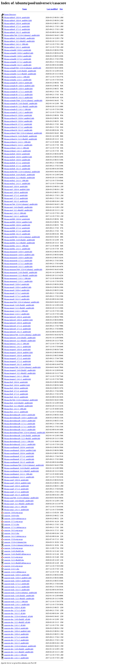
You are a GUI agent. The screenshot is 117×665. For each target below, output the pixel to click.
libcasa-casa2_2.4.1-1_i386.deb (15, 507)
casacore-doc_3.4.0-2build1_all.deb (17, 619)
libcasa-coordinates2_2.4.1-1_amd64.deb (19, 477)
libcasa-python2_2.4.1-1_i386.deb (16, 148)
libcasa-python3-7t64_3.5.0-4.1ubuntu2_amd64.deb (23, 133)
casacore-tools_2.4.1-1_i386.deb (16, 602)
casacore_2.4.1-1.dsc (11, 569)
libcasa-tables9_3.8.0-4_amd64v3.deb (18, 20)
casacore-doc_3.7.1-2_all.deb (14, 610)
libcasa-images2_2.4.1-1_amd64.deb (17, 379)
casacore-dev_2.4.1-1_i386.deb (15, 655)
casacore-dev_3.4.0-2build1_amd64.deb (18, 649)
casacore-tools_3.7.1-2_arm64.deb (16, 584)
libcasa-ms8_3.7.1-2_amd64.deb (16, 198)
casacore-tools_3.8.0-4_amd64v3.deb (17, 578)
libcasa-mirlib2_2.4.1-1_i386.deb (16, 246)
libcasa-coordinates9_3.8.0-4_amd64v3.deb (20, 450)
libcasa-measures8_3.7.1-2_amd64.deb (18, 264)
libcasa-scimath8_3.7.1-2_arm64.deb (17, 59)
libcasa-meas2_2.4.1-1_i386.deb (16, 311)
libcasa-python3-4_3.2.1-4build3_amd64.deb (20, 139)
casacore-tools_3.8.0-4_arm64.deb (16, 575)
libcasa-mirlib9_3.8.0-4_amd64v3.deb (18, 222)
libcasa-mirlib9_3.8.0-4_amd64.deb (17, 225)
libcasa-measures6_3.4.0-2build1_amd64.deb (20, 272)
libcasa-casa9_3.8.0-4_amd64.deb (16, 486)
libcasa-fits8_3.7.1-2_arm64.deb (16, 391)
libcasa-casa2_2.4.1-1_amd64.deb (16, 510)
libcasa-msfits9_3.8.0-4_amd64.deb (17, 160)
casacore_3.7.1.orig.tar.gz (13, 521)
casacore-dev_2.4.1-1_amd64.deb (16, 658)
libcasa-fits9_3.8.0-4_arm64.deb (16, 382)
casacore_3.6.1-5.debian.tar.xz (15, 536)
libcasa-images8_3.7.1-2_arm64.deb (17, 358)
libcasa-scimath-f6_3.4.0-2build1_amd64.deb (20, 103)
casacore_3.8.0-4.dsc (11, 516)
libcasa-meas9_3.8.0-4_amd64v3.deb (17, 287)
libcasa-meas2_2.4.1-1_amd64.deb (16, 314)
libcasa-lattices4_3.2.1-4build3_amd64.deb (20, 341)
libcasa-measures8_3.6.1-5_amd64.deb (18, 267)
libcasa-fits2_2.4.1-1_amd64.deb (16, 412)
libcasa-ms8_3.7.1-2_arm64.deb (16, 195)
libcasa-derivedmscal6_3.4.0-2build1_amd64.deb (22, 435)
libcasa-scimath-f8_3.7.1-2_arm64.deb (18, 92)
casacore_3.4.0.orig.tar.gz (13, 548)
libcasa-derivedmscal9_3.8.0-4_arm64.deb (19, 415)
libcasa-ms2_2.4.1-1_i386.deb (15, 213)
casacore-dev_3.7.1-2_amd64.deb (16, 640)
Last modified (52, 9)
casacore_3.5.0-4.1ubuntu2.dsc (15, 542)
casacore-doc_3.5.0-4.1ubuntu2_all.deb (18, 616)
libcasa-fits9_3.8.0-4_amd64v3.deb (17, 385)
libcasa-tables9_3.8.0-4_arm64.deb (17, 17)
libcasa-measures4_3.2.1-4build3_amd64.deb (20, 275)
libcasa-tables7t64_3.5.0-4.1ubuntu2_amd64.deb (22, 35)
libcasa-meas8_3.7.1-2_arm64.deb (16, 293)
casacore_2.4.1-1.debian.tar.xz (15, 572)
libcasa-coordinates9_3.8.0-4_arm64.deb (19, 447)
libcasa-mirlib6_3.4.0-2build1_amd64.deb (19, 240)
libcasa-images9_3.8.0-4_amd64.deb (17, 355)
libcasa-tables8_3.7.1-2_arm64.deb (17, 26)
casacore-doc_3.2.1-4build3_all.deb (17, 622)
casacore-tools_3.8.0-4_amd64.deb (16, 581)
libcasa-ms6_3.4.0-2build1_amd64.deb (18, 207)
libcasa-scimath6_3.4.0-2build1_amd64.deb (20, 71)
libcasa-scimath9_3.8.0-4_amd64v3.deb (18, 53)
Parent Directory (10, 15)
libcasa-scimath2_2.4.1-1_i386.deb (17, 77)
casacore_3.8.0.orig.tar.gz (13, 513)
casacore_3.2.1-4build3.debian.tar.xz (17, 563)
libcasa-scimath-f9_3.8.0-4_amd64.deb (18, 89)
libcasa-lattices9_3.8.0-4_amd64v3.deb (18, 320)
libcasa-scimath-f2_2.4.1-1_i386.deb (17, 109)
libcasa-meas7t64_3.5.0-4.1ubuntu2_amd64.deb (21, 302)
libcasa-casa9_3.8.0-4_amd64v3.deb (17, 483)
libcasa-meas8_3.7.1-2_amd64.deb (16, 296)
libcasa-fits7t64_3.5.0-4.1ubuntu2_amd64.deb (21, 400)
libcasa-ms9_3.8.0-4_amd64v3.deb (17, 189)
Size (61, 9)
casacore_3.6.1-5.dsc (11, 533)
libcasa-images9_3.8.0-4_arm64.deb (17, 350)
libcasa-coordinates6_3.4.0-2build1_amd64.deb (21, 468)
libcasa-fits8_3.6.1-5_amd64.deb (16, 397)
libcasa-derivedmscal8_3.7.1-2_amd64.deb (19, 427)
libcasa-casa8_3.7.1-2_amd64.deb (16, 492)
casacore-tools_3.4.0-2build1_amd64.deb (19, 596)
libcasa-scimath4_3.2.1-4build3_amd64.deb (20, 74)
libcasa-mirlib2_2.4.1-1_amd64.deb (17, 249)
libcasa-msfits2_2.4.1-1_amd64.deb (17, 183)
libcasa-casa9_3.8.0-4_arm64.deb (16, 480)
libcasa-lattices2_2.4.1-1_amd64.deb (17, 347)
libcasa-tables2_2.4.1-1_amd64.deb (17, 47)
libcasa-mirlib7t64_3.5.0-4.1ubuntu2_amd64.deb (22, 237)
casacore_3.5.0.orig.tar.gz (13, 539)
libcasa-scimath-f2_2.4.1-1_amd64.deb (18, 112)
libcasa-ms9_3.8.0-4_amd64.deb (16, 192)
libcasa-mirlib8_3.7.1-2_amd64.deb (17, 231)
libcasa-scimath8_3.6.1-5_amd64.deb (17, 65)
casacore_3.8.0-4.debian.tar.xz (15, 519)
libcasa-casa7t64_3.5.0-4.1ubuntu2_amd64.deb (21, 498)
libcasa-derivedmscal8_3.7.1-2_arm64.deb (19, 424)
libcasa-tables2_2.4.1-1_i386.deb (16, 44)
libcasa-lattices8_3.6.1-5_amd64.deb (17, 332)
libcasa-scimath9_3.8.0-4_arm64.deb (17, 50)
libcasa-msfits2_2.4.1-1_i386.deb (16, 181)
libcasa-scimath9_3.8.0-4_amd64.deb (17, 56)
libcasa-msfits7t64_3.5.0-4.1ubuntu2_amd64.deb (22, 172)
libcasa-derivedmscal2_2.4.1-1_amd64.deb (19, 444)
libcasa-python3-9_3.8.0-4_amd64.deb (18, 121)
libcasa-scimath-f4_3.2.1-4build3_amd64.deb (20, 106)
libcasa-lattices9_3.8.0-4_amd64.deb (17, 323)
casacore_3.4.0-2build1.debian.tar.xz (17, 554)
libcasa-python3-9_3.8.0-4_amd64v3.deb (19, 118)
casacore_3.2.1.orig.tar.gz (13, 557)
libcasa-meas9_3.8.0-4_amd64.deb (16, 290)
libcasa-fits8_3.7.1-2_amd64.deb (16, 394)
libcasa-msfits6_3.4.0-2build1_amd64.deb (19, 175)
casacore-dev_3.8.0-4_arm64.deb (16, 628)
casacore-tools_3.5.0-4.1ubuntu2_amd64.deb (20, 593)
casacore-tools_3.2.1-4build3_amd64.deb (19, 599)
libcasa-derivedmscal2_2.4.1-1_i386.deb (19, 441)
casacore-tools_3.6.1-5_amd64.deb (16, 590)
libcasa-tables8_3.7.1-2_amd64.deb (17, 29)
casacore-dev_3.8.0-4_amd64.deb (16, 634)
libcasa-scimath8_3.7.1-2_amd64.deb (17, 62)
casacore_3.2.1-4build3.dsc (14, 560)
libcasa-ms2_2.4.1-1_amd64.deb (16, 216)
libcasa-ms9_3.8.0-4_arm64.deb (16, 186)
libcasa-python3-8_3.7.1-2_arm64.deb (18, 124)
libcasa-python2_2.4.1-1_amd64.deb (17, 151)
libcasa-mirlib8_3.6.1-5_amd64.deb (17, 234)
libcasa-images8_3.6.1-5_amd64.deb (17, 364)
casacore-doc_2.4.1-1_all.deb (14, 625)
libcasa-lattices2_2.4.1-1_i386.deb (16, 344)
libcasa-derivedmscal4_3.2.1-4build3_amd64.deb (22, 438)
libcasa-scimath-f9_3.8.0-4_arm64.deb (18, 83)
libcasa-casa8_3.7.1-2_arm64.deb (16, 489)
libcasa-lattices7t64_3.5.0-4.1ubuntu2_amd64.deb (22, 335)
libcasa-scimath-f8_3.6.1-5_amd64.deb (18, 98)
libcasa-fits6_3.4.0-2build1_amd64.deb (18, 403)
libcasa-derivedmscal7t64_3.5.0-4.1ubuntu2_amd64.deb (24, 433)
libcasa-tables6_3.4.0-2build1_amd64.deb (19, 38)
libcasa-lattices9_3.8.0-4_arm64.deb (17, 317)
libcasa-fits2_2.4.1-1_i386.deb (15, 409)
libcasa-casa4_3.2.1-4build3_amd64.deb (18, 504)
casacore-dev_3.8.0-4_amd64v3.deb (17, 631)
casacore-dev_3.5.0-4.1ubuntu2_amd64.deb (20, 646)
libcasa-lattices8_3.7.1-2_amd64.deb (17, 329)
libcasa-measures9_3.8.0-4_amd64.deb (18, 258)
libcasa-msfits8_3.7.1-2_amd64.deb (17, 166)
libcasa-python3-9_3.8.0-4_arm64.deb (18, 115)
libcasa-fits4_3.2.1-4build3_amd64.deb (18, 406)
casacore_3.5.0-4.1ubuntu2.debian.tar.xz (19, 545)
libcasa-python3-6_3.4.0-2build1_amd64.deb (20, 136)
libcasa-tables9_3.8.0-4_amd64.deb (17, 23)
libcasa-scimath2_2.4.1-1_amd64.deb (17, 80)
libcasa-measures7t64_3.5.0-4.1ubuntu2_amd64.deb (23, 269)
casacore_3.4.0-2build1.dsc (14, 551)
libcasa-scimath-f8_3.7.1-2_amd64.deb (18, 95)
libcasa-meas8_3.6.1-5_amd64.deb (16, 299)
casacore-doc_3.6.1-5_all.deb (14, 613)
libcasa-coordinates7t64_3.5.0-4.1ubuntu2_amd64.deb (24, 465)
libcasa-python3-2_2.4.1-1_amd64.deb (18, 145)
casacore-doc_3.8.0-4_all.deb (14, 607)
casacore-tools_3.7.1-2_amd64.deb (16, 587)
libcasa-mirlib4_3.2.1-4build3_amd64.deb (19, 243)
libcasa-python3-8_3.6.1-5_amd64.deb (18, 130)
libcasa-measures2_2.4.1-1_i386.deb (17, 278)
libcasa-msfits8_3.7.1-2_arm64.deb (17, 163)
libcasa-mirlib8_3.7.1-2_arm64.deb (17, 228)
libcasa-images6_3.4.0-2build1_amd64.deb (20, 370)
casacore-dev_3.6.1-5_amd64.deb (16, 643)
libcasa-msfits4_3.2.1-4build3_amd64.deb (19, 178)
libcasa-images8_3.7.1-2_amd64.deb (17, 361)
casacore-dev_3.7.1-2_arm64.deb (16, 637)
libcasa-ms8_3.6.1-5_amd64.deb (16, 201)
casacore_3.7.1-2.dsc (11, 524)
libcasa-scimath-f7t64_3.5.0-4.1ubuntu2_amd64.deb (23, 100)
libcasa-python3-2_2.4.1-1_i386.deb (17, 142)
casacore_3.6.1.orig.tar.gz (13, 530)
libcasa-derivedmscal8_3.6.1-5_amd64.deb (19, 430)
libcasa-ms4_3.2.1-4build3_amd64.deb (18, 210)
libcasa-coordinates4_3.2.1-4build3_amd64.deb (21, 471)
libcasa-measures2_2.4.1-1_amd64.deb (18, 281)
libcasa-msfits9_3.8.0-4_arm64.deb (17, 154)
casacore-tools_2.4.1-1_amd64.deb (16, 604)
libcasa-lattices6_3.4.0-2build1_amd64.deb (20, 338)
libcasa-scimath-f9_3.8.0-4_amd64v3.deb (19, 86)
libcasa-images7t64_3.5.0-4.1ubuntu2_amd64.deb (22, 367)
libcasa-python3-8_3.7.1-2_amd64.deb (18, 127)
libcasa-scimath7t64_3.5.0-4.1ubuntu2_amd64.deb (22, 68)
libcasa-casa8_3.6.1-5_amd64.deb (16, 495)
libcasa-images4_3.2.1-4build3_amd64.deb (20, 373)
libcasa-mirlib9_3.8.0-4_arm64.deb (17, 219)
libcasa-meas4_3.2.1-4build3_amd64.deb (19, 308)
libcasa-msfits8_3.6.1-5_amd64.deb (17, 169)
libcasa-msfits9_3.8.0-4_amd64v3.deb (18, 157)
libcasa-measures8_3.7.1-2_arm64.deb (18, 261)
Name (24, 9)
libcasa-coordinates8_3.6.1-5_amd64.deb (19, 462)
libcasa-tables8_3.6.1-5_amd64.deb (17, 32)
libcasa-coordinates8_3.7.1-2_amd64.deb (19, 459)
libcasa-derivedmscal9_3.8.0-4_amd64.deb (19, 421)
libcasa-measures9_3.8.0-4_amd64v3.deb (19, 255)
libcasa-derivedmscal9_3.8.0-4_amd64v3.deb (20, 418)
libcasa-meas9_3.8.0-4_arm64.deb (16, 284)
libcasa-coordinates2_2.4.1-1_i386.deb (18, 474)
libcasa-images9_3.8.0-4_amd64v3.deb (18, 352)
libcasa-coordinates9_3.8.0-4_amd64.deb (19, 453)
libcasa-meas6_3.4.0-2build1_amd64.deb (19, 305)
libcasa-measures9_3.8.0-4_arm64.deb (18, 252)
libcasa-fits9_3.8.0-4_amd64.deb (16, 388)
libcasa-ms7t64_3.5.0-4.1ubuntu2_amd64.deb (20, 204)
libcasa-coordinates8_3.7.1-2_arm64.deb (19, 456)
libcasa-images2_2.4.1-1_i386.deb (16, 376)
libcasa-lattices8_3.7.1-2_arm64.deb (17, 326)
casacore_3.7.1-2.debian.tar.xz (15, 527)
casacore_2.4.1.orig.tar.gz (13, 566)
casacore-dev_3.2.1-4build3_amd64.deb (18, 652)
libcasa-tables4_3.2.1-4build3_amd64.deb (19, 41)
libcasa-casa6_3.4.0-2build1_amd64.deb (18, 501)
